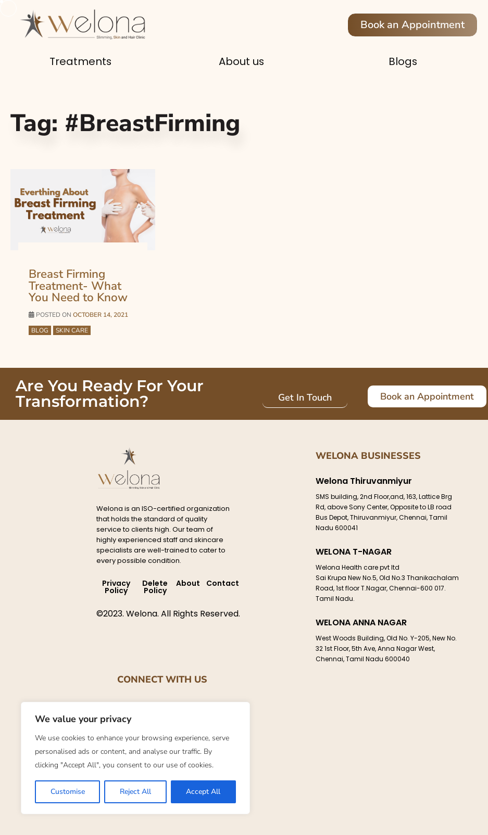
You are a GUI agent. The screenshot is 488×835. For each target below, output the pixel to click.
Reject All (135, 792)
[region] (135, 758)
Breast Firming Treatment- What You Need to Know (77, 285)
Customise (68, 792)
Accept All (203, 792)
